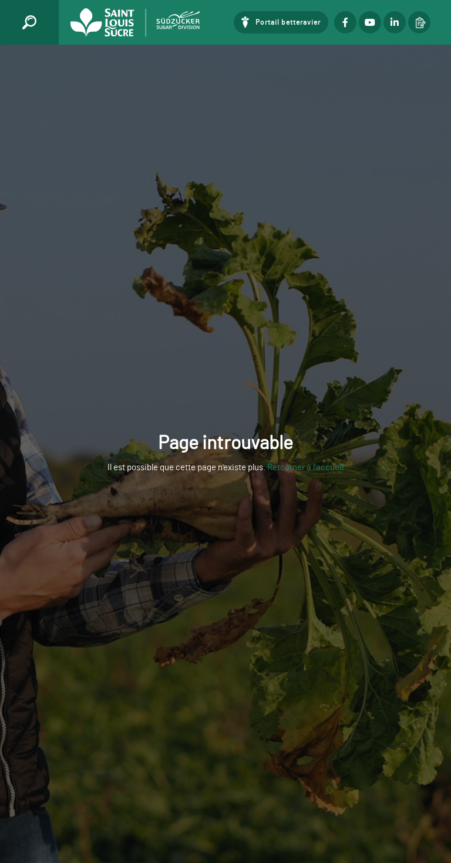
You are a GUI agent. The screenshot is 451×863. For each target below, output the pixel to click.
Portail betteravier (288, 22)
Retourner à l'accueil (305, 467)
